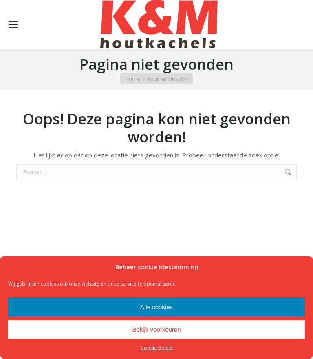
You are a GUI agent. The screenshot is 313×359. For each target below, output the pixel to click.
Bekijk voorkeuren (156, 329)
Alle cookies (156, 307)
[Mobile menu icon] (13, 24)
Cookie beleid (157, 347)
